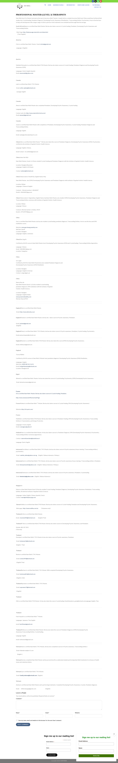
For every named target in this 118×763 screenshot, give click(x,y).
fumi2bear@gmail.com (26, 624)
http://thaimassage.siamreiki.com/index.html (35, 32)
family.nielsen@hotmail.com (28, 675)
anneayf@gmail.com (25, 115)
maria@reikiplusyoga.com (28, 497)
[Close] (114, 734)
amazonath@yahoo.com (26, 73)
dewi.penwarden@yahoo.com (28, 464)
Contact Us (97, 7)
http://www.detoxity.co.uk (27, 312)
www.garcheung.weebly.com (29, 227)
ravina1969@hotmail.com (27, 558)
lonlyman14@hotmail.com (27, 541)
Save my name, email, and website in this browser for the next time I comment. (40, 720)
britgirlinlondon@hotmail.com (28, 366)
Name (18, 712)
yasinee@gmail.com (25, 323)
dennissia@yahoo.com (27, 476)
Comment (19, 698)
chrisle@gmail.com (45, 44)
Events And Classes (84, 5)
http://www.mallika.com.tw (30, 508)
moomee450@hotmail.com (27, 518)
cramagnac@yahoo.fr (26, 427)
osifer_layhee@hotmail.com (27, 88)
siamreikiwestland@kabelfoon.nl (30, 438)
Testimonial (96, 5)
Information (71, 5)
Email (47, 712)
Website (77, 712)
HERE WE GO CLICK (28, 364)
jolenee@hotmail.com (27, 171)
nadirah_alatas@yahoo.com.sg (28, 455)
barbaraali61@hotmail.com (27, 574)
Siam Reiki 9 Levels (59, 5)
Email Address (50, 741)
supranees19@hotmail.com (27, 587)
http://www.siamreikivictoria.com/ (36, 113)
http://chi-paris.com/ (27, 409)
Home (49, 5)
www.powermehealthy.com (23, 297)
